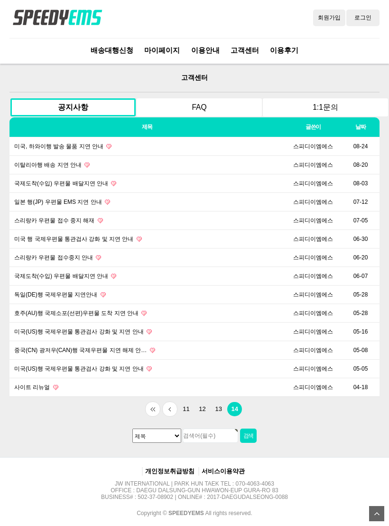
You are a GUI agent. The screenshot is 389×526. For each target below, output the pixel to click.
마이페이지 (162, 50)
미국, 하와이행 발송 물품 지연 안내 (62, 146)
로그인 (362, 17)
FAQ (199, 107)
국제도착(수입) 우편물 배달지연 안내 (65, 183)
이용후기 (284, 50)
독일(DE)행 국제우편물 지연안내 (60, 294)
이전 (169, 409)
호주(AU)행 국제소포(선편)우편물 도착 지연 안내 (80, 313)
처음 (152, 409)
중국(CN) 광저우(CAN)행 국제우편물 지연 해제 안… (84, 350)
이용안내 (205, 50)
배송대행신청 (112, 50)
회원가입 (329, 17)
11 (184, 407)
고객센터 (245, 50)
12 (200, 407)
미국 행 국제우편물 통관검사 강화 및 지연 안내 (78, 239)
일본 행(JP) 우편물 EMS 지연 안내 (62, 202)
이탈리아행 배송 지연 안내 (52, 165)
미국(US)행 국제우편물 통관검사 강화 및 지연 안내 (83, 331)
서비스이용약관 (223, 471)
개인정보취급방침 (169, 471)
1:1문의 (325, 107)
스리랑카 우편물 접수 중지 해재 (58, 220)
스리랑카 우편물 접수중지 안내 (57, 257)
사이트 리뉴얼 (36, 387)
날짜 (360, 127)
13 (216, 407)
